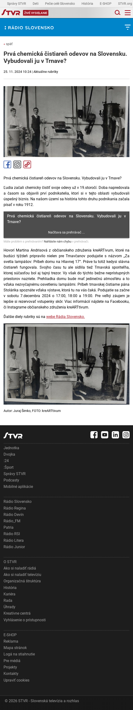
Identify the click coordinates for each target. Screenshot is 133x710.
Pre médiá (12, 661)
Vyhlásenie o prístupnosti (25, 620)
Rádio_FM (12, 521)
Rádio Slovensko (18, 501)
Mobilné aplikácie (18, 486)
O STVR (10, 562)
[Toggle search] (117, 12)
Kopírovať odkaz (27, 164)
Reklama (11, 641)
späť (8, 44)
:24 (6, 460)
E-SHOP (106, 3)
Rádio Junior (14, 547)
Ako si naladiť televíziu (22, 574)
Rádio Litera (14, 540)
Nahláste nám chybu (57, 241)
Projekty (10, 667)
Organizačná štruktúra (22, 581)
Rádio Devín (14, 514)
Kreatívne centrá (17, 613)
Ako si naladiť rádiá (20, 568)
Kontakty (11, 673)
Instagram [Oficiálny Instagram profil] (17, 164)
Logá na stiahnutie (19, 654)
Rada (8, 600)
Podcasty (11, 480)
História (88, 3)
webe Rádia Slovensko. (65, 316)
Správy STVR (17, 3)
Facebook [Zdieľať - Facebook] (7, 164)
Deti (36, 3)
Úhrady (9, 607)
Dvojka (9, 454)
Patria (9, 527)
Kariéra (9, 594)
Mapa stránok (15, 647)
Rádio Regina (15, 508)
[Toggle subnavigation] (127, 27)
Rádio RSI (12, 534)
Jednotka (11, 448)
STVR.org (125, 3)
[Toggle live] (36, 12)
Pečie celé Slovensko (60, 3)
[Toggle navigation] (127, 12)
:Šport (9, 467)
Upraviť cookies (16, 680)
